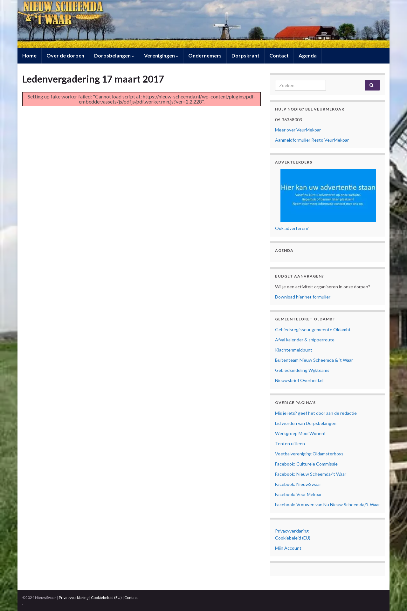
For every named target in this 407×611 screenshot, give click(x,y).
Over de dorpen (65, 55)
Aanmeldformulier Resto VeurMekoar (312, 140)
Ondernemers (205, 55)
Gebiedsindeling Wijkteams (302, 370)
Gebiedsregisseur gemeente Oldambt (313, 329)
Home (29, 55)
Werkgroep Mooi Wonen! (300, 433)
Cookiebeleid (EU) (292, 537)
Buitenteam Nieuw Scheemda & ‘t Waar (314, 360)
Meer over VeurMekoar (298, 129)
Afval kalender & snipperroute (305, 339)
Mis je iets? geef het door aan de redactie (316, 413)
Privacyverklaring (292, 531)
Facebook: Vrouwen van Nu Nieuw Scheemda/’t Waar (327, 504)
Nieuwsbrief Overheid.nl (299, 380)
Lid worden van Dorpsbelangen (305, 423)
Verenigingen (161, 55)
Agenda (308, 55)
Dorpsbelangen (114, 55)
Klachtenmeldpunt (293, 349)
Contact (279, 55)
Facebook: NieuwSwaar (298, 484)
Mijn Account (288, 548)
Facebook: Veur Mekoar (298, 494)
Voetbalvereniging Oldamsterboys (309, 453)
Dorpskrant (245, 55)
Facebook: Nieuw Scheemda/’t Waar (310, 474)
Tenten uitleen (290, 443)
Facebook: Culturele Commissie (306, 464)
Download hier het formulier (302, 296)
